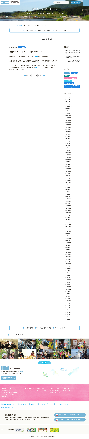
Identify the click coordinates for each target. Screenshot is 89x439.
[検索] (67, 3)
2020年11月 (67, 247)
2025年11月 (67, 108)
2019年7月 (67, 282)
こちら (36, 56)
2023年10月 (67, 166)
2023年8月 (67, 171)
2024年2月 (67, 157)
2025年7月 (67, 118)
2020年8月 (67, 254)
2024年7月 (67, 145)
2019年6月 (67, 284)
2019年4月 (67, 289)
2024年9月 (67, 141)
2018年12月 (67, 291)
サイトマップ (59, 404)
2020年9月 (67, 252)
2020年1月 (67, 268)
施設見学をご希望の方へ (8, 404)
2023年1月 (67, 187)
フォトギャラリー (55, 388)
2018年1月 (67, 317)
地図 (21, 371)
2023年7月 (67, 173)
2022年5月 (67, 206)
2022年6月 (67, 203)
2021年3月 (67, 238)
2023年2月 (67, 185)
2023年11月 (67, 164)
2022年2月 (67, 212)
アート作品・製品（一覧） (44, 30)
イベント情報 (67, 390)
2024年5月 (67, 150)
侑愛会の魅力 (40, 388)
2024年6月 (67, 148)
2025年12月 (67, 106)
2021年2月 (67, 240)
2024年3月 (67, 155)
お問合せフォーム (39, 68)
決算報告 (4, 397)
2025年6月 (67, 120)
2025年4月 (67, 124)
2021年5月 (67, 233)
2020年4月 (67, 263)
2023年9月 (67, 169)
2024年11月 (67, 136)
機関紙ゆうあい (55, 390)
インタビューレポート (42, 390)
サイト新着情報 (28, 30)
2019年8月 (67, 280)
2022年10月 (67, 194)
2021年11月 (67, 219)
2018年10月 (67, 296)
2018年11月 (67, 294)
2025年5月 (67, 122)
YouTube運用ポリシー (8, 407)
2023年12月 (67, 162)
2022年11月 (67, 192)
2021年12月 (67, 217)
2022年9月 (67, 196)
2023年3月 (67, 182)
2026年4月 (67, 97)
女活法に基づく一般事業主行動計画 (70, 419)
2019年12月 (67, 270)
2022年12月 (67, 189)
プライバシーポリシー (45, 404)
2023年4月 (67, 180)
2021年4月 (67, 236)
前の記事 (28, 75)
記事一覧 (34, 75)
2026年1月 (67, 104)
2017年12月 (67, 319)
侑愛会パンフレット (56, 392)
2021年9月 (67, 224)
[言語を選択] (76, 2)
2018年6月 (67, 305)
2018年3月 (67, 312)
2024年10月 (67, 138)
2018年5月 (67, 307)
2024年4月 (67, 152)
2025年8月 (67, 115)
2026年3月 (67, 99)
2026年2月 (67, 101)
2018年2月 (67, 314)
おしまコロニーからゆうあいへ (10, 394)
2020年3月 (67, 266)
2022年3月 (67, 210)
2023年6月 (67, 175)
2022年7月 (67, 201)
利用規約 (33, 404)
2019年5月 (67, 286)
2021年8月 (67, 226)
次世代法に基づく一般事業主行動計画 (71, 415)
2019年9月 (67, 277)
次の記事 (40, 75)
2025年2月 (67, 129)
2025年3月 (67, 127)
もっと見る (44, 362)
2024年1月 (67, 159)
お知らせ (66, 388)
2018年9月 (67, 298)
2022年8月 (67, 199)
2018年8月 (67, 300)
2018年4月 (67, 310)
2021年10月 (67, 222)
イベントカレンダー (60, 30)
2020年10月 (67, 249)
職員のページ (70, 404)
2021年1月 (67, 243)
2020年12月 (67, 245)
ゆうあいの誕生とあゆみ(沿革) (9, 392)
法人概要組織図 (6, 390)
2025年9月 (67, 113)
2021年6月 (67, 231)
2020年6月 (67, 259)
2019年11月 (67, 273)
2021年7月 (67, 229)
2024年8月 (67, 143)
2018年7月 (67, 303)
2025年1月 (67, 131)
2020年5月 (67, 261)
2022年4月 (67, 208)
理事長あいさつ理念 (7, 388)
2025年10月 (67, 111)
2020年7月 (67, 256)
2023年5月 (67, 178)
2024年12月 (67, 134)
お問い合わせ (22, 404)
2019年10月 (67, 275)
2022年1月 (67, 215)
